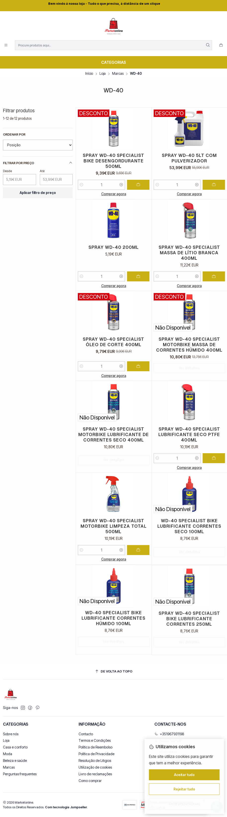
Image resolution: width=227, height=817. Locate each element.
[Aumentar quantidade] (121, 184)
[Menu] (6, 45)
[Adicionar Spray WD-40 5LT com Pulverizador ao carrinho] (214, 185)
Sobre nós (10, 734)
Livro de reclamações (95, 774)
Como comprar (90, 781)
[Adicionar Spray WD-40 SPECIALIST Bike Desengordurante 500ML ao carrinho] (138, 185)
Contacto (86, 734)
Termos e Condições (95, 740)
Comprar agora (113, 194)
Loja (102, 73)
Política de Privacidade (96, 754)
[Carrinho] (221, 45)
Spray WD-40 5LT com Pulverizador (189, 158)
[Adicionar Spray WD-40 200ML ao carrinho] (138, 299)
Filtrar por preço (38, 163)
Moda (7, 754)
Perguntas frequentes (20, 774)
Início (89, 73)
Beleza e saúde (15, 760)
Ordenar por (14, 134)
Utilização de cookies (95, 767)
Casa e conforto (15, 747)
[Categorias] (113, 62)
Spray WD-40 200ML (114, 270)
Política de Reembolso (95, 747)
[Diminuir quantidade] (81, 184)
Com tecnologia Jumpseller (66, 807)
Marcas (118, 73)
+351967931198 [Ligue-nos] (169, 734)
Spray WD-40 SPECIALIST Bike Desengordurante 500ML (113, 160)
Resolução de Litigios (95, 760)
